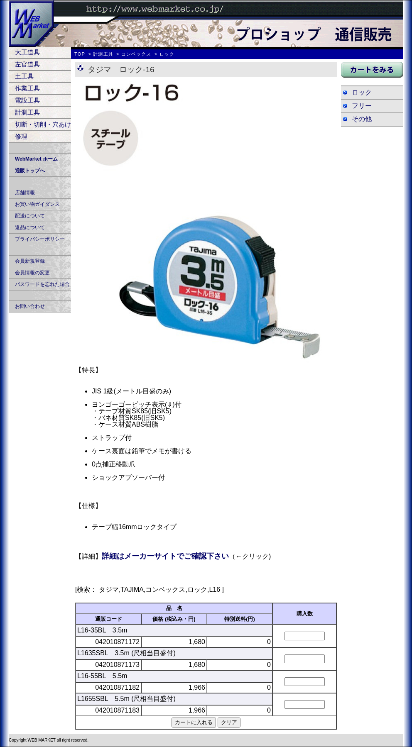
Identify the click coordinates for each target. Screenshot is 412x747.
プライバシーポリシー (40, 239)
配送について (30, 216)
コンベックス (136, 53)
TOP (79, 53)
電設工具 (27, 100)
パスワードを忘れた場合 (42, 284)
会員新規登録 (30, 261)
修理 (21, 136)
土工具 (24, 76)
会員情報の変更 (32, 273)
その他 (362, 118)
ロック (362, 92)
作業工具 (27, 88)
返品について (30, 227)
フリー (362, 105)
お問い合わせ (30, 306)
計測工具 (27, 112)
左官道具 (27, 64)
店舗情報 (25, 192)
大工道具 (27, 52)
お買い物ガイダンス (37, 204)
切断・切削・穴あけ (43, 124)
